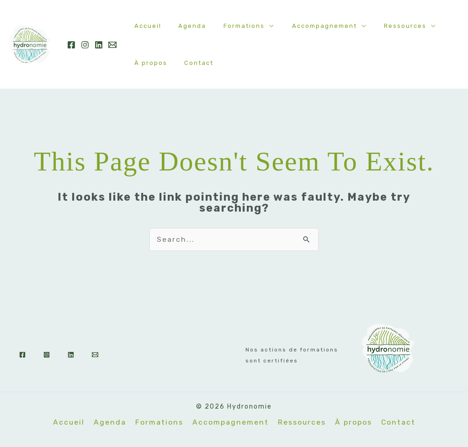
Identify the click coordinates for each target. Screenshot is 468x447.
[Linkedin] (99, 45)
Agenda (184, 25)
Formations (230, 25)
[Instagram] (85, 45)
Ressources (381, 25)
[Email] (112, 45)
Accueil (145, 25)
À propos (148, 62)
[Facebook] (71, 45)
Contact (191, 62)
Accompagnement (305, 25)
